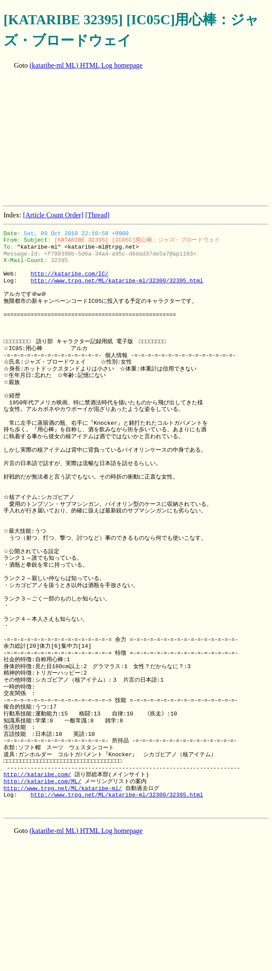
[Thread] (97, 215)
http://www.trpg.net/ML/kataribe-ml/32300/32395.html (116, 281)
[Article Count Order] (53, 215)
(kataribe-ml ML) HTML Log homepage (86, 65)
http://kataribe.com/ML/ (42, 781)
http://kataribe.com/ (37, 774)
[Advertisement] (137, 138)
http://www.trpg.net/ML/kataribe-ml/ (62, 788)
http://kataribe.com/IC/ (69, 274)
